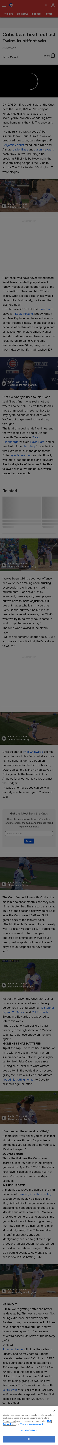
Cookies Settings (29, 1430)
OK (29, 1439)
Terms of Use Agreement (31, 1424)
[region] (29, 1425)
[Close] (54, 1410)
